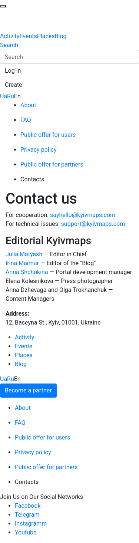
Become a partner (28, 390)
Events (28, 36)
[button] (13, 71)
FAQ (25, 120)
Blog (61, 36)
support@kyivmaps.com (93, 223)
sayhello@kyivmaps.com (82, 214)
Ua (3, 96)
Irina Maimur (22, 263)
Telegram (27, 514)
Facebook (27, 505)
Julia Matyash (24, 254)
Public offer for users (48, 134)
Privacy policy (38, 149)
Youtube (26, 532)
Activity (9, 36)
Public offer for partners (51, 164)
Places (46, 36)
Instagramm (31, 523)
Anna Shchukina (27, 272)
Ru (10, 96)
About (28, 105)
